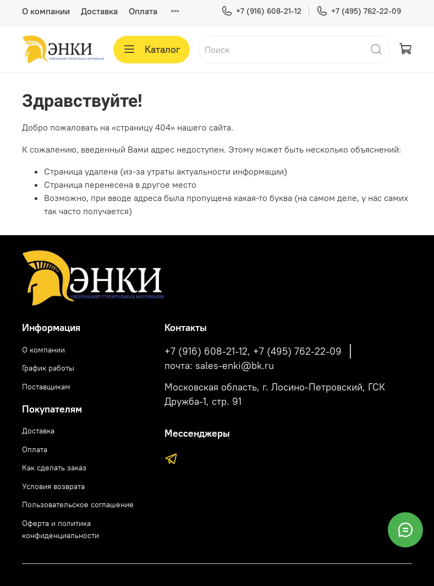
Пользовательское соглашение (78, 504)
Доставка (99, 11)
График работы (48, 368)
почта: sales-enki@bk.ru (219, 366)
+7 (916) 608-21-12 (261, 11)
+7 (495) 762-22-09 (358, 11)
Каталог (151, 49)
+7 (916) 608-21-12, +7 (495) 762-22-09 (253, 351)
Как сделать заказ (54, 468)
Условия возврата (53, 486)
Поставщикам (46, 387)
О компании (46, 11)
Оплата (143, 11)
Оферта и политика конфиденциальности (60, 529)
